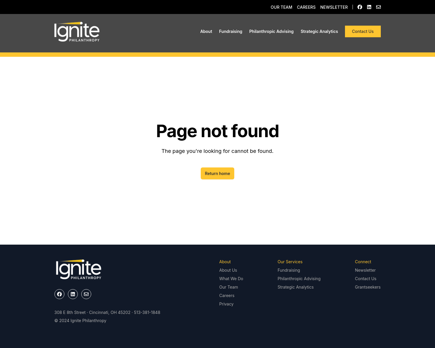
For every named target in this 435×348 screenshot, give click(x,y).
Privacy (226, 303)
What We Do (231, 278)
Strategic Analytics (319, 31)
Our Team (281, 7)
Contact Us (363, 31)
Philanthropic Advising (271, 31)
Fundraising (230, 31)
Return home (217, 173)
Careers (306, 7)
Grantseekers (368, 287)
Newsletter (334, 7)
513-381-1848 (147, 312)
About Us (228, 270)
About (206, 31)
